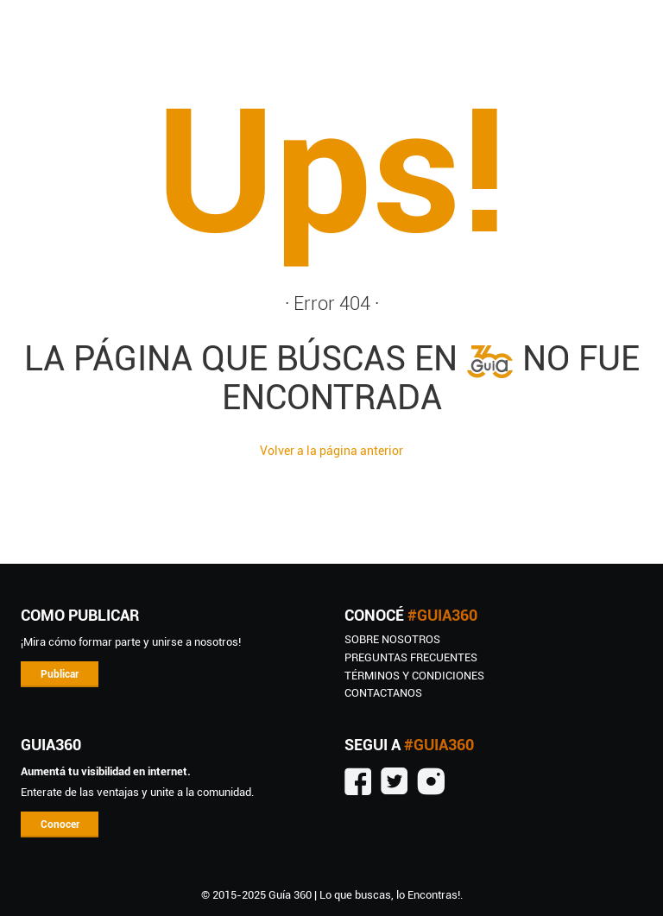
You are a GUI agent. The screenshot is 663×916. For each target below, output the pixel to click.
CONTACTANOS (383, 692)
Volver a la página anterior (331, 451)
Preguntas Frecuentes (410, 657)
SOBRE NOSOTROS (392, 639)
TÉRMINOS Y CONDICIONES (414, 675)
